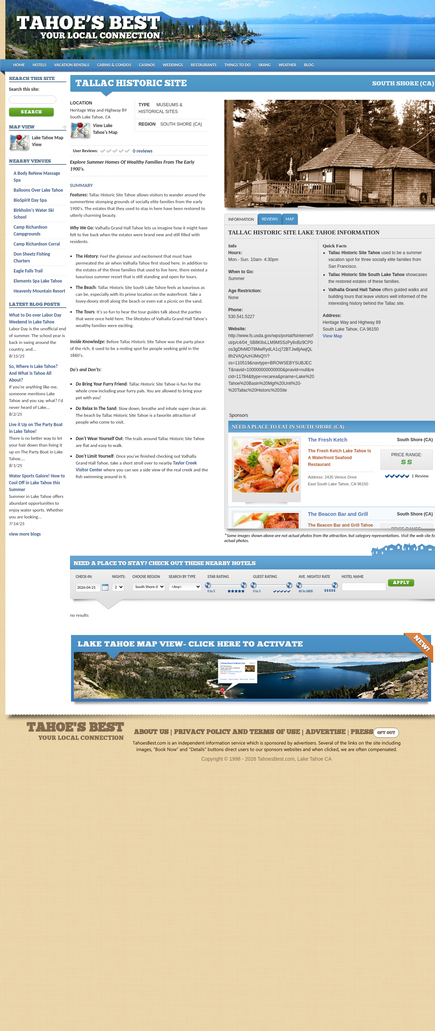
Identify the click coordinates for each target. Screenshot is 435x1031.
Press (362, 732)
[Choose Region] (148, 587)
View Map (332, 336)
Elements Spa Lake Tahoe (38, 281)
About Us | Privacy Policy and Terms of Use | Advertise (240, 732)
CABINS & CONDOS (114, 64)
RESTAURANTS (203, 64)
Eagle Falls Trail (28, 271)
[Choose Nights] (118, 587)
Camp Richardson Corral (37, 244)
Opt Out (386, 733)
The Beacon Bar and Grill (338, 514)
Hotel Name (353, 576)
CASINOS (147, 64)
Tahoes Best (90, 32)
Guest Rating (265, 576)
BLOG (309, 64)
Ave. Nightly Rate (314, 576)
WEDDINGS (173, 64)
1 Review (420, 476)
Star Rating (218, 576)
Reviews (269, 218)
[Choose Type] (185, 587)
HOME (19, 64)
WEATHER (287, 64)
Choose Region (146, 576)
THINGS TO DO (237, 64)
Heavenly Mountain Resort (39, 291)
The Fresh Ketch (327, 440)
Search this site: (24, 89)
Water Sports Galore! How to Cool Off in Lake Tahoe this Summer (37, 482)
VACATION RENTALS (71, 64)
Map (290, 218)
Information (241, 219)
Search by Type (182, 576)
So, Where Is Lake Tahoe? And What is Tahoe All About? (33, 373)
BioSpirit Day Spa (30, 200)
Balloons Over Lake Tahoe (38, 190)
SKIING (264, 64)
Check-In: (84, 576)
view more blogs (25, 534)
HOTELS (39, 64)
